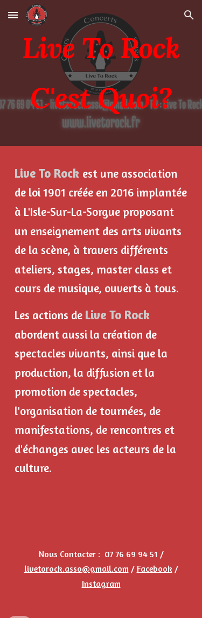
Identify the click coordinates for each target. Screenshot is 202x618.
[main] (101, 73)
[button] (13, 15)
